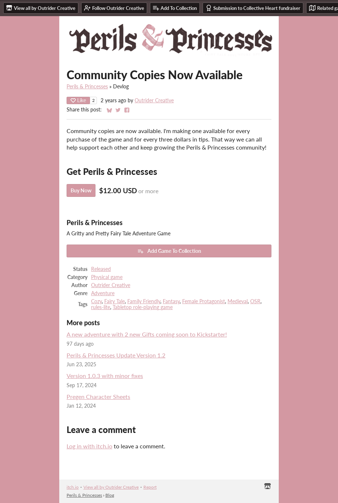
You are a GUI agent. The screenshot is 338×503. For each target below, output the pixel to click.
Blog (109, 495)
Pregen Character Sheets (98, 396)
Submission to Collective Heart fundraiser (253, 8)
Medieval (238, 301)
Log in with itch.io (89, 446)
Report (150, 487)
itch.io (73, 487)
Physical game (107, 277)
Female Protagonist (203, 301)
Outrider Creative (154, 100)
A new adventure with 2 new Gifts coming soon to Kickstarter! (147, 334)
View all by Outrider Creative (111, 487)
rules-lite (100, 307)
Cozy (96, 301)
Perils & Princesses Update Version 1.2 (116, 355)
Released (101, 269)
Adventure (102, 293)
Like (78, 100)
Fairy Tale (114, 301)
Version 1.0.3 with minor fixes (105, 375)
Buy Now (81, 190)
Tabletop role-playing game (143, 307)
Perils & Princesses (87, 86)
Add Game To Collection (169, 251)
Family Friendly (143, 301)
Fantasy (171, 301)
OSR (255, 301)
